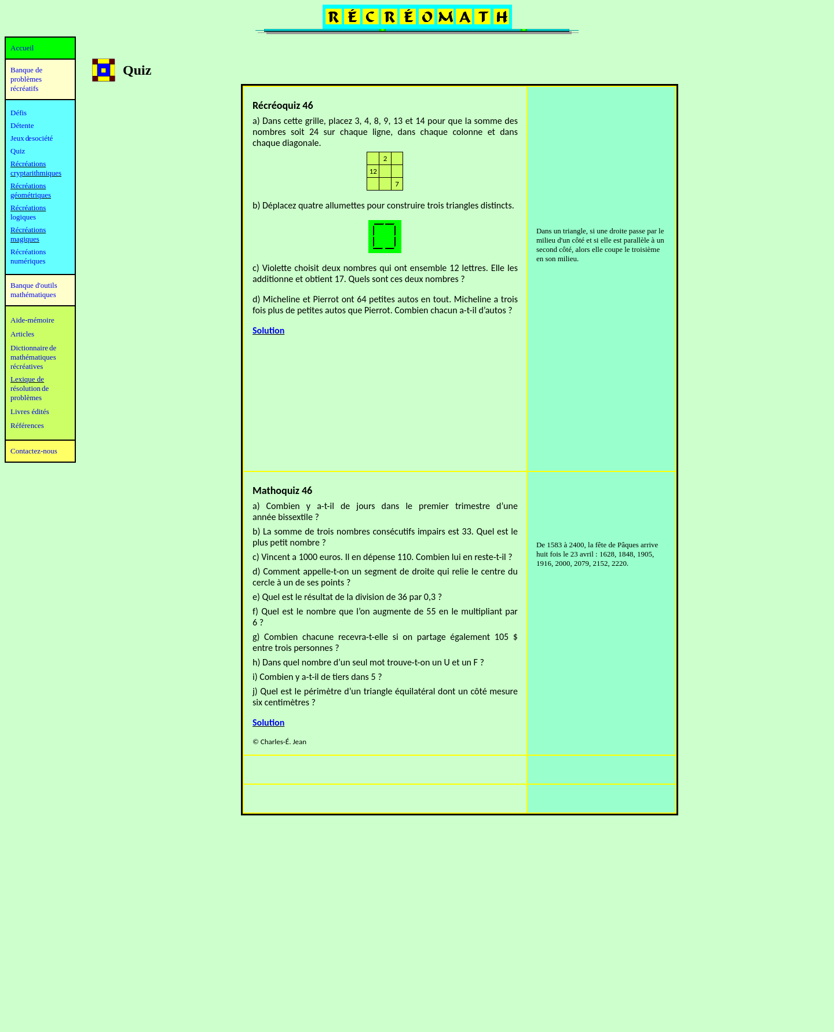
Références (27, 425)
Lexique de (27, 379)
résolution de (29, 388)
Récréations (28, 207)
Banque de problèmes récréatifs (26, 79)
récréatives (26, 366)
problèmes (26, 397)
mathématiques (33, 357)
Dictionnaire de (33, 347)
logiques (23, 217)
